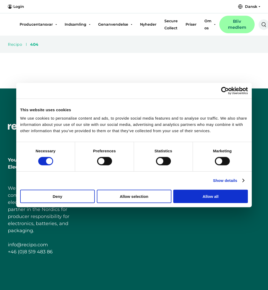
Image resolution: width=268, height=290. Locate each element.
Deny (57, 196)
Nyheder (148, 24)
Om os (207, 24)
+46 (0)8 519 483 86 (30, 252)
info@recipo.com (28, 245)
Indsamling (75, 24)
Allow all (211, 196)
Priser (191, 24)
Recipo (15, 44)
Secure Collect (171, 24)
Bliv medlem (237, 24)
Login (16, 6)
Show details (225, 180)
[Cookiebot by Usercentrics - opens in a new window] (225, 91)
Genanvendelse (113, 24)
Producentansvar (36, 24)
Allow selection (134, 196)
